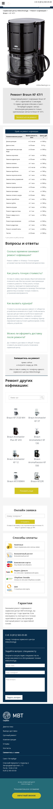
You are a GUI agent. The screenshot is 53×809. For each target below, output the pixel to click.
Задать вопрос (14, 697)
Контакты (7, 748)
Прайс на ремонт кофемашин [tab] (26, 131)
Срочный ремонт (9, 735)
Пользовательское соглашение (26, 789)
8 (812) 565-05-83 (9, 770)
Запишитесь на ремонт (27, 358)
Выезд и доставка (10, 731)
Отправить (25, 522)
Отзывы (6, 744)
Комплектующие (9, 739)
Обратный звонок (26, 795)
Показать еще (26, 491)
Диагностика (8, 727)
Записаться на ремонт (26, 117)
